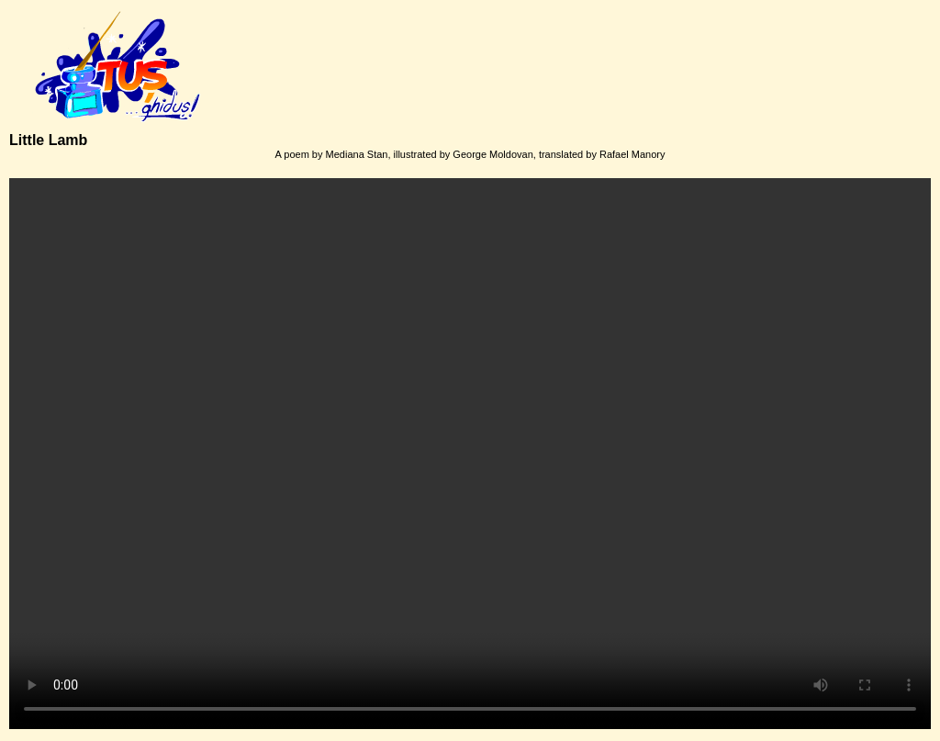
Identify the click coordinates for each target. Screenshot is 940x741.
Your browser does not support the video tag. (470, 453)
